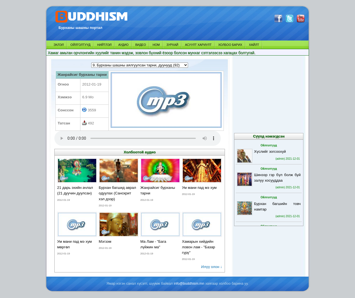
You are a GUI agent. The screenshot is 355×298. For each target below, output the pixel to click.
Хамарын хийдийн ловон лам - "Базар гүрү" (198, 247)
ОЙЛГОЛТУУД (80, 44)
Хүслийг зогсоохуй (270, 151)
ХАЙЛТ (254, 44)
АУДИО (123, 44)
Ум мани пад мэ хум (199, 188)
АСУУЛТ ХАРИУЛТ (198, 44)
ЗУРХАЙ (172, 44)
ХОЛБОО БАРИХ (230, 44)
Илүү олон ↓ (211, 267)
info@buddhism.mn (189, 283)
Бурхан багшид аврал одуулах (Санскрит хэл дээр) (117, 193)
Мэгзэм (105, 241)
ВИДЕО (140, 44)
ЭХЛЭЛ (59, 44)
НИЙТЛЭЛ (104, 44)
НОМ (156, 44)
